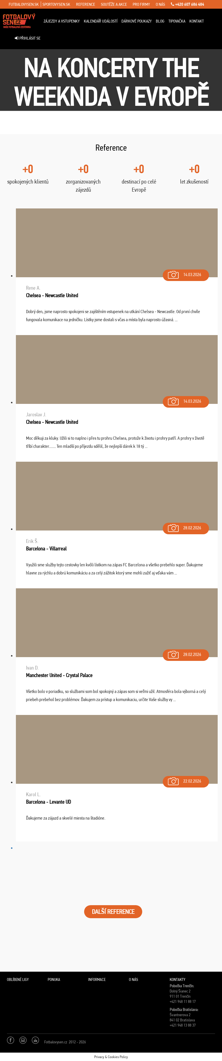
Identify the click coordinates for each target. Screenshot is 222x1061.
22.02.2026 (184, 780)
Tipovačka (177, 21)
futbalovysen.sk (24, 4)
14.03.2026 (184, 273)
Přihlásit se (27, 38)
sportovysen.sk (56, 4)
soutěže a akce (114, 4)
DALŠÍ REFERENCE (113, 911)
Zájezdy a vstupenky (62, 21)
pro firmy (141, 4)
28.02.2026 (184, 526)
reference (85, 4)
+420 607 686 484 (187, 4)
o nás (160, 4)
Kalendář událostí (100, 21)
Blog (160, 21)
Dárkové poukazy (136, 21)
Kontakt (196, 21)
